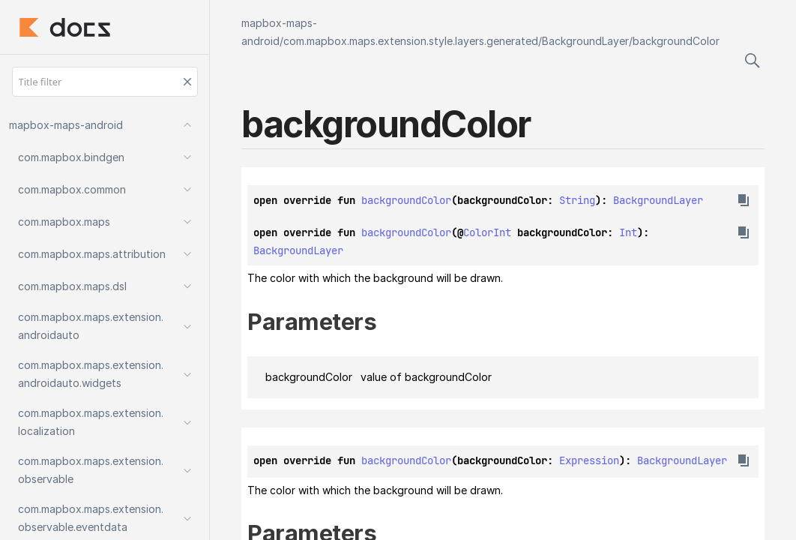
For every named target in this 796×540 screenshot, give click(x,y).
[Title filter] (105, 82)
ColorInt (487, 232)
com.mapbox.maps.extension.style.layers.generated (410, 40)
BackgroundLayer (585, 40)
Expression (589, 460)
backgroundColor (676, 40)
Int (628, 232)
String (577, 200)
